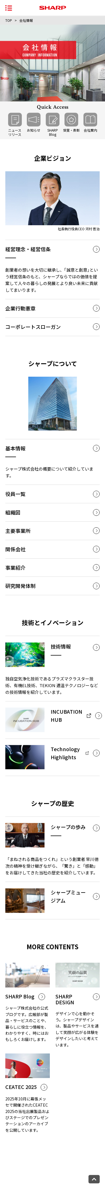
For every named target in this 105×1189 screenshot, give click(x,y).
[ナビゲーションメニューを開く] (8, 7)
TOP (8, 20)
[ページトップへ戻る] (94, 1179)
